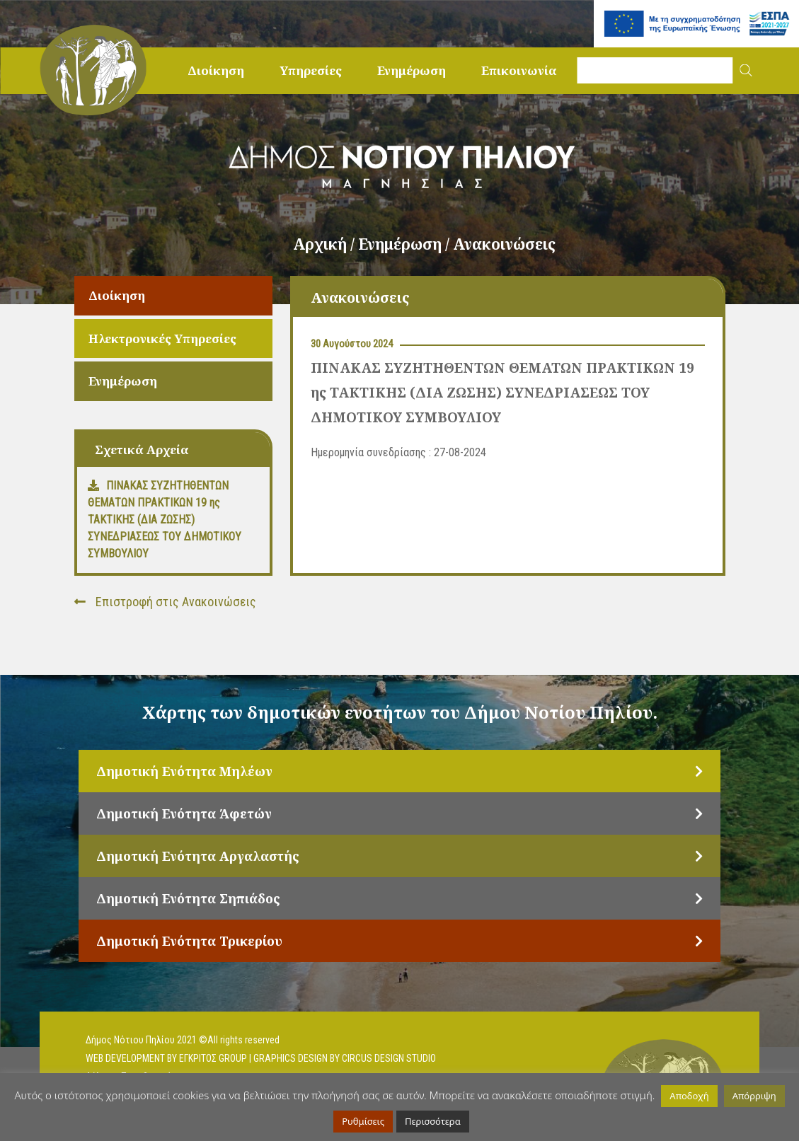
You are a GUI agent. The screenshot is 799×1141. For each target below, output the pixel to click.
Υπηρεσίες (311, 70)
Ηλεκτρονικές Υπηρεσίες (162, 338)
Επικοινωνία (519, 70)
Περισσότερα (433, 1121)
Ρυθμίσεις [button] (363, 1121)
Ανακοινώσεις (504, 244)
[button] (746, 70)
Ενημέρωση (411, 70)
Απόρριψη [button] (754, 1095)
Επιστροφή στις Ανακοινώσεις (165, 601)
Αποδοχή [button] (688, 1095)
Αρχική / (325, 244)
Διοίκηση (216, 70)
